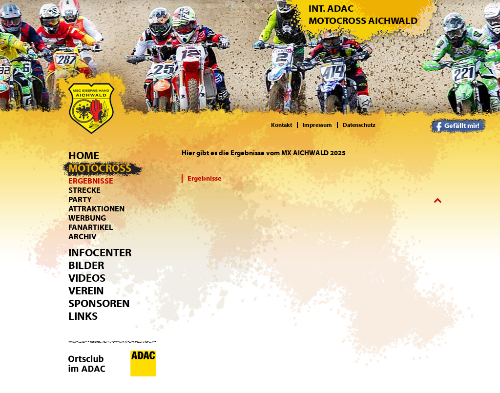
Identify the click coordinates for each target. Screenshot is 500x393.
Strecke (84, 190)
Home (83, 155)
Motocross (99, 168)
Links (83, 316)
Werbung (87, 218)
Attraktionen (96, 209)
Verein (86, 291)
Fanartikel (90, 227)
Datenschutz (359, 125)
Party (80, 199)
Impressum (317, 125)
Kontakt (281, 125)
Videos (86, 278)
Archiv (82, 236)
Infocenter (99, 253)
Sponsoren (99, 303)
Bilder (86, 265)
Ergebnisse (90, 181)
